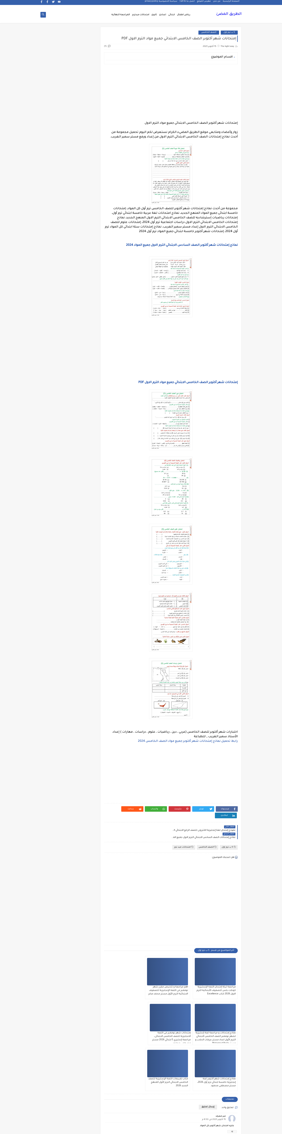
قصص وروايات (56, 737)
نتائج (56, 942)
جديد (56, 691)
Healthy (57, 313)
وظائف (83, 975)
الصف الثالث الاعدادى (83, 481)
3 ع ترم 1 (83, 275)
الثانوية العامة (56, 407)
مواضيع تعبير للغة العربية (83, 944)
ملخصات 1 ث (83, 916)
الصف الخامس (208, 32)
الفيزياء (56, 530)
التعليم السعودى (56, 398)
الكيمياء (83, 547)
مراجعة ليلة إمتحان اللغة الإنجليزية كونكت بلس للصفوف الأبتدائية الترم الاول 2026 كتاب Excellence (217, 977)
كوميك (56, 770)
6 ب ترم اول (83, 301)
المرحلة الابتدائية (82, 582)
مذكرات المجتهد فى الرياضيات (57, 818)
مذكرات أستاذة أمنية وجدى (56, 789)
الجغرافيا (83, 424)
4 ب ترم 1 (56, 275)
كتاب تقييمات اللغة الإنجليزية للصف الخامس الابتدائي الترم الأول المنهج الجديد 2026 (127, 1023)
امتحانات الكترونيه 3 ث (56, 601)
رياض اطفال (183, 15)
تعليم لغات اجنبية (56, 653)
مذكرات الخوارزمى (83, 808)
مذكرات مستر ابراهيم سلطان (56, 862)
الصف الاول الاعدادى (56, 462)
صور (83, 708)
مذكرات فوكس (82, 852)
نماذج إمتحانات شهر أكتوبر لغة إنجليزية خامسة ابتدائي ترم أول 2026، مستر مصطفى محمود (174, 1023)
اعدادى (162, 15)
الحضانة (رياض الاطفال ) (56, 434)
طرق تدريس (56, 708)
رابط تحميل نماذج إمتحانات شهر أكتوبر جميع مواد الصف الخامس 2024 (188, 741)
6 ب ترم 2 (56, 292)
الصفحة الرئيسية (231, 3)
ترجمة (83, 653)
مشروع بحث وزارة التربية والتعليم (57, 897)
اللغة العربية (83, 565)
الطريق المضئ (229, 15)
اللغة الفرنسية (56, 565)
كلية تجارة (57, 758)
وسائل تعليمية (57, 966)
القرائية (83, 538)
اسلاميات (56, 360)
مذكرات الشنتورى (56, 808)
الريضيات (56, 453)
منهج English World (56, 925)
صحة (56, 699)
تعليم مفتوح (56, 661)
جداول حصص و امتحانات (83, 680)
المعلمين (57, 591)
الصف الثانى (83, 491)
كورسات (83, 770)
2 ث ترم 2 (82, 240)
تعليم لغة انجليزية (83, 661)
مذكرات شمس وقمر (56, 841)
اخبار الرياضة (56, 339)
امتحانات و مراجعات (83, 632)
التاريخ (56, 377)
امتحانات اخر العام (83, 600)
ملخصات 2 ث (56, 916)
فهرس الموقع (204, 3)
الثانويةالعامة (83, 415)
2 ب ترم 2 (82, 231)
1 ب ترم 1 (83, 205)
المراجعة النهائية (120, 15)
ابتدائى (171, 15)
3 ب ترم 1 (56, 257)
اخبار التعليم (83, 339)
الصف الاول (83, 462)
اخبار (56, 330)
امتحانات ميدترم (140, 15)
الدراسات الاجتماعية (56, 445)
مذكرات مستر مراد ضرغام (83, 897)
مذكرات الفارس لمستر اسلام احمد (83, 818)
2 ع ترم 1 (56, 248)
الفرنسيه (56, 521)
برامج (83, 641)
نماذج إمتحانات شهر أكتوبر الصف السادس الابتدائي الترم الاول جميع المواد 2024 (182, 245)
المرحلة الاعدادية (56, 582)
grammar (56, 322)
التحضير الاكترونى (83, 386)
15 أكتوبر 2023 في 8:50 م (214, 1060)
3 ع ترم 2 (56, 266)
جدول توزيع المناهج (83, 691)
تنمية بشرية (56, 670)
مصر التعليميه (83, 907)
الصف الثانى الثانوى (83, 503)
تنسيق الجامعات (82, 670)
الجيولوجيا (56, 424)
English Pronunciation (56, 302)
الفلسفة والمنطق (83, 530)
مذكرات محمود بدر (83, 860)
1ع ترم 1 (83, 222)
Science (83, 322)
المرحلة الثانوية (83, 591)
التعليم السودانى (82, 407)
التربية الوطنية (83, 398)
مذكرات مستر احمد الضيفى (83, 873)
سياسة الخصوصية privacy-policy (161, 3)
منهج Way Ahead (83, 934)
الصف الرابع (83, 512)
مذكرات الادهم (56, 799)
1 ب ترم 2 (56, 205)
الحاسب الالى (82, 433)
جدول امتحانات (56, 679)
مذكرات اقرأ (83, 799)
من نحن (216, 3)
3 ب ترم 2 (82, 266)
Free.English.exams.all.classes (82, 313)
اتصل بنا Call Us (187, 3)
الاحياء (83, 369)
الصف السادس (56, 512)
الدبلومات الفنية (83, 445)
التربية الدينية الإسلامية (56, 387)
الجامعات (56, 415)
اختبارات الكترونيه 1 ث (56, 349)
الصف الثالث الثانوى (57, 480)
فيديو (83, 729)
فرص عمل (56, 717)
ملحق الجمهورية (56, 907)
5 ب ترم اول (229, 32)
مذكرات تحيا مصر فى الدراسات (83, 830)
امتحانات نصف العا (83, 620)
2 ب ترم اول (56, 231)
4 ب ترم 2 (82, 284)
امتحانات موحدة (83, 612)
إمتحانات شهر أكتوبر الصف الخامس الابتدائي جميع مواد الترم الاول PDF (188, 382)
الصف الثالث (56, 471)
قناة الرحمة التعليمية (83, 748)
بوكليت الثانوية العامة (56, 642)
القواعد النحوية (56, 538)
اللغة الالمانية (56, 547)
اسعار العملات (83, 360)
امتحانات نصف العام (56, 622)
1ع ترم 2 (56, 222)
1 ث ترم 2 (56, 213)
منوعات (57, 934)
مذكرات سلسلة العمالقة (83, 841)
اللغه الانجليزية (83, 573)
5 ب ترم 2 (56, 284)
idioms (82, 330)
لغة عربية (56, 778)
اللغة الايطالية (56, 556)
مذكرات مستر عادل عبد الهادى (83, 885)
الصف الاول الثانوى (82, 471)
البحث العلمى (83, 377)
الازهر (56, 369)
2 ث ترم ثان (82, 248)
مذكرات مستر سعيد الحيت (56, 873)
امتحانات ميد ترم (183, 834)
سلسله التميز (83, 699)
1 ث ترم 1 (83, 213)
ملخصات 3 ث (83, 925)
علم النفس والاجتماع (83, 718)
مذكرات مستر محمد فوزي (56, 885)
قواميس (56, 746)
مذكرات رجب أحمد (56, 828)
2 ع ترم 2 (83, 257)
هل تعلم (82, 966)
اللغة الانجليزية (83, 556)
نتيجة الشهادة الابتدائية (56, 955)
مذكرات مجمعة (56, 852)
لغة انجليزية (83, 778)
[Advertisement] (172, 92)
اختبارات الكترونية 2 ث (83, 349)
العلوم (83, 521)
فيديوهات (56, 729)
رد (232, 1072)
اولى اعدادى (56, 632)
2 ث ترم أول (56, 240)
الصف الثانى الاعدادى (57, 493)
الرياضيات (83, 453)
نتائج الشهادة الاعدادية (83, 955)
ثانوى (154, 15)
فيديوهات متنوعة (83, 737)
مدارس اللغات (83, 787)
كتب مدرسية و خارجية (83, 759)
